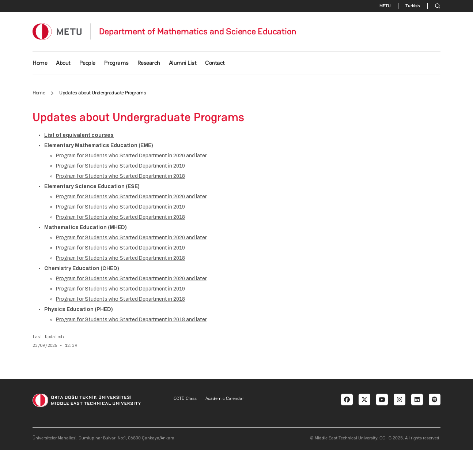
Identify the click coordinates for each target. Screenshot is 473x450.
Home (40, 63)
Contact (215, 63)
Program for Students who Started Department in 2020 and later (131, 155)
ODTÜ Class (185, 398)
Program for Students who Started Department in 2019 (120, 166)
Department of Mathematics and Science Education (198, 31)
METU (385, 6)
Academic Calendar (224, 398)
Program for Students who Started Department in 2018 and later (131, 319)
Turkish (412, 6)
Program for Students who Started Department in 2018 (120, 176)
